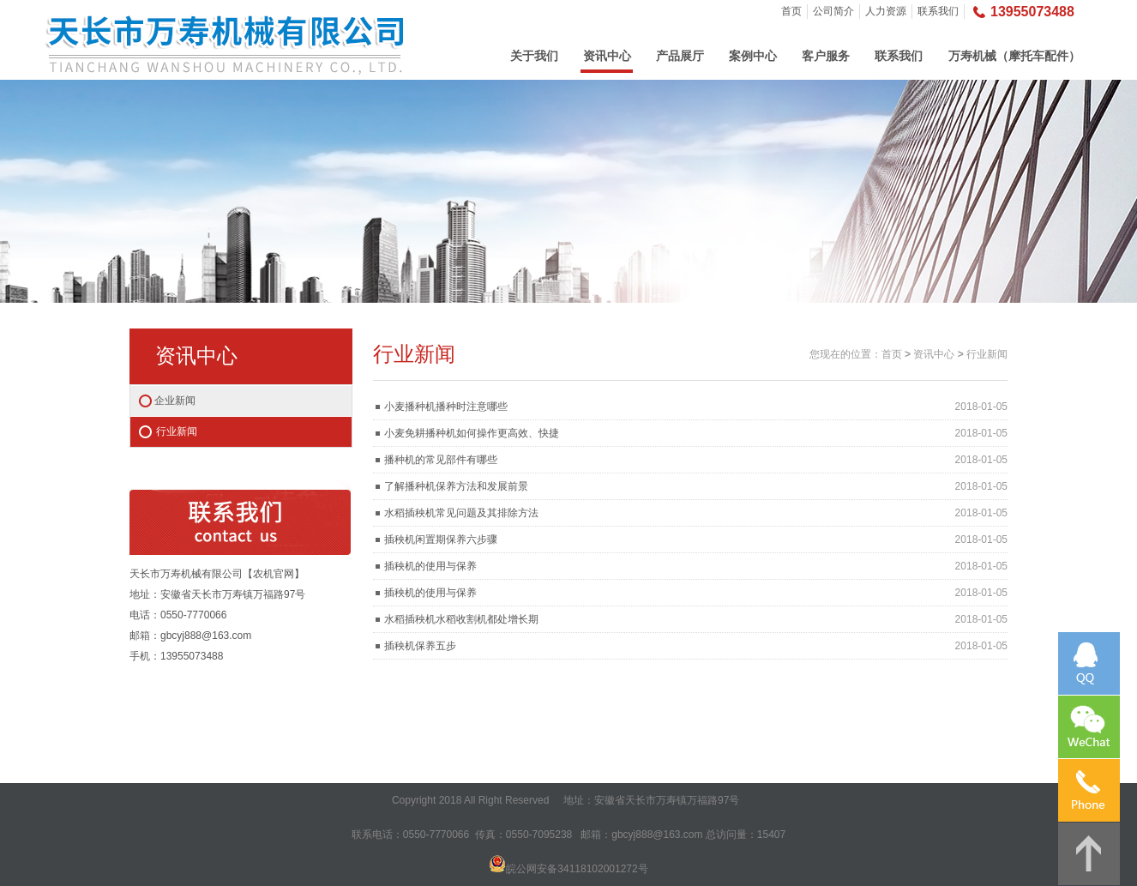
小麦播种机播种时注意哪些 (446, 407)
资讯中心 (607, 56)
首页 (791, 11)
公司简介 (833, 11)
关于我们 (534, 56)
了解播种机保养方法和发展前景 (456, 486)
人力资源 (885, 11)
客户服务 (826, 56)
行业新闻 (176, 431)
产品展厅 (680, 56)
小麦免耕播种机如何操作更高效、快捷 (471, 433)
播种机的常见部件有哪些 (440, 460)
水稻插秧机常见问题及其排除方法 (461, 513)
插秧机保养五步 (420, 646)
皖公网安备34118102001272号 (576, 869)
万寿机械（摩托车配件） (1014, 56)
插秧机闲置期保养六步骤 (440, 539)
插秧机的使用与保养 (430, 566)
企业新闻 (175, 401)
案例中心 (753, 56)
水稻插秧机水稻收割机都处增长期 (461, 619)
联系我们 (938, 11)
